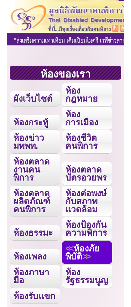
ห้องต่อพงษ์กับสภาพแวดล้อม (86, 201)
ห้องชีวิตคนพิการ (81, 142)
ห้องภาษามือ (31, 276)
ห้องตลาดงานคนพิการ (31, 169)
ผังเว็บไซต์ (32, 98)
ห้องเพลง (29, 256)
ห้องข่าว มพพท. (28, 142)
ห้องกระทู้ (30, 122)
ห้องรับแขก (34, 296)
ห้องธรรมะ (33, 232)
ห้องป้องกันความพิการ (86, 228)
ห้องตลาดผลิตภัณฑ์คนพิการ (31, 201)
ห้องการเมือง (81, 118)
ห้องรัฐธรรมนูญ (86, 276)
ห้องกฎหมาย (81, 94)
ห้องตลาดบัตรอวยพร (86, 173)
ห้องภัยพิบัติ (82, 252)
